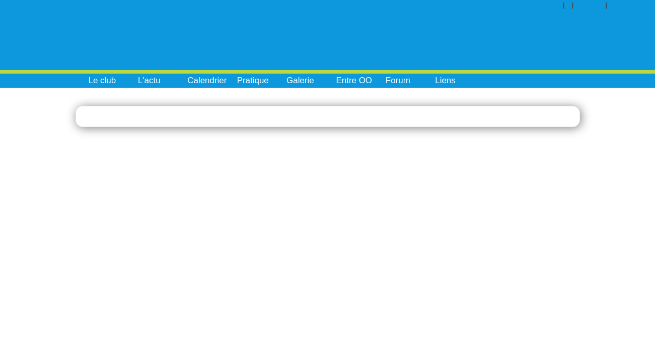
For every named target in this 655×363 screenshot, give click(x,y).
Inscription (633, 5)
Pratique (253, 80)
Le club (102, 80)
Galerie (300, 80)
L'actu (149, 80)
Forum (398, 80)
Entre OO (354, 80)
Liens (445, 80)
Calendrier (207, 80)
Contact (592, 5)
